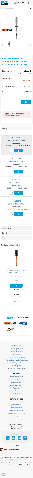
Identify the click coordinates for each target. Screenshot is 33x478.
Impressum (16, 393)
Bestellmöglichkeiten (16, 349)
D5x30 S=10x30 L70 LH (16, 162)
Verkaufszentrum (16, 382)
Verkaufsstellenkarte (16, 385)
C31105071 (16, 137)
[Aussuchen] (30, 8)
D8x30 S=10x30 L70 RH (16, 183)
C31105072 (16, 159)
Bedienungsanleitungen (16, 410)
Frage (4, 238)
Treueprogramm (16, 366)
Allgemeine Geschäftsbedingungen (16, 357)
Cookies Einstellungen (16, 419)
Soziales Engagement (16, 391)
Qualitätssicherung (16, 405)
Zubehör (4, 233)
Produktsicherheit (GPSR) (16, 413)
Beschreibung (6, 228)
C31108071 (16, 180)
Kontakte (16, 379)
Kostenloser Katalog (16, 402)
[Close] (28, 114)
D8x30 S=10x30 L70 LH (16, 204)
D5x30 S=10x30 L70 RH (16, 140)
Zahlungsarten (16, 354)
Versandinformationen (16, 351)
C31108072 (16, 201)
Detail (16, 290)
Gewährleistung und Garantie (16, 363)
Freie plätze (16, 388)
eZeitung (16, 416)
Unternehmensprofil (16, 377)
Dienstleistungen (16, 407)
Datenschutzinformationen (16, 368)
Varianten (5, 128)
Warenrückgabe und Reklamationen (16, 360)
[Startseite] (1, 13)
